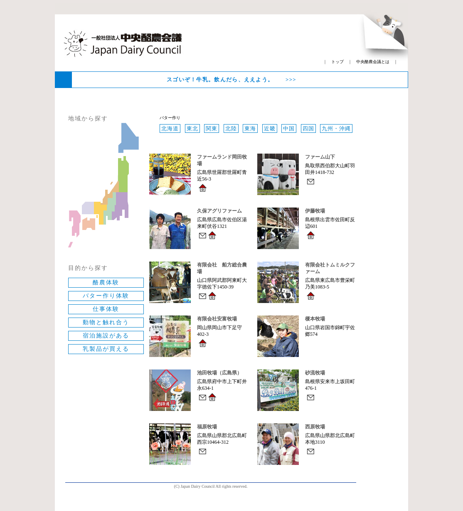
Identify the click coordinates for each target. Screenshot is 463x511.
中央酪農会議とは (373, 61)
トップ (337, 61)
